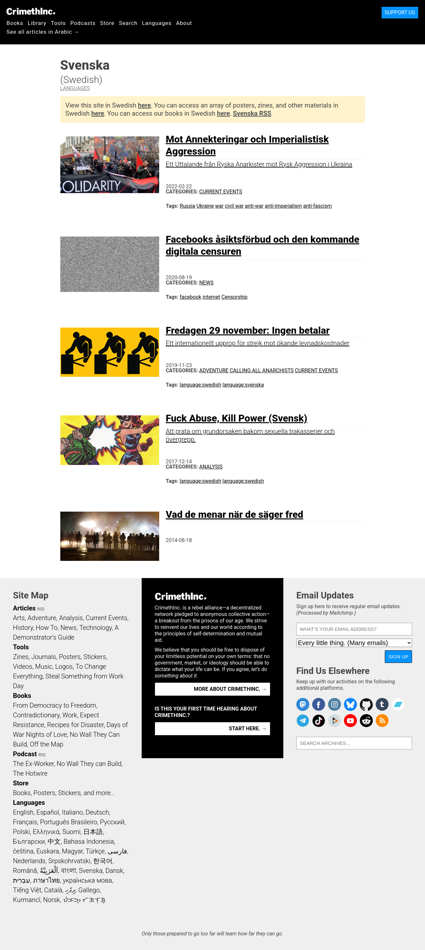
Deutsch (97, 812)
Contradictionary (36, 715)
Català (53, 890)
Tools (58, 23)
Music (43, 666)
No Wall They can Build (89, 764)
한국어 (102, 861)
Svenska (90, 871)
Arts (19, 618)
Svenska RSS (252, 113)
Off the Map (46, 744)
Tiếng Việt (27, 890)
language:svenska (243, 385)
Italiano (72, 812)
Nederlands (29, 861)
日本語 (93, 832)
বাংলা (68, 871)
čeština (23, 851)
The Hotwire (30, 773)
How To (46, 627)
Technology (95, 627)
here (144, 105)
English (23, 812)
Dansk (114, 871)
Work (70, 715)
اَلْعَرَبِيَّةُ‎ (49, 871)
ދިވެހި (70, 890)
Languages (156, 23)
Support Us (400, 12)
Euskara (47, 851)
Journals (43, 657)
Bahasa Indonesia (89, 841)
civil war (234, 206)
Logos (64, 666)
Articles (24, 608)
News (206, 283)
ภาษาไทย (46, 880)
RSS (40, 609)
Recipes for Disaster (75, 725)
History (23, 627)
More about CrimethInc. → (230, 689)
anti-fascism (317, 206)
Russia (187, 206)
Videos (22, 666)
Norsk (51, 900)
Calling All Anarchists (262, 370)
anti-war (254, 206)
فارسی (117, 851)
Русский (112, 822)
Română (25, 871)
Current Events (220, 192)
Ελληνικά (46, 832)
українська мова (87, 880)
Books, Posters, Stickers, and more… (64, 793)
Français (25, 822)
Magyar (72, 851)
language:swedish (200, 385)
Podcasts (83, 23)
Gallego (89, 890)
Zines (21, 657)
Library (37, 23)
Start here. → (248, 728)
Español (47, 812)
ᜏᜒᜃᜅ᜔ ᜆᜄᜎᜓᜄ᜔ (84, 900)
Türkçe (95, 851)
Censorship (234, 297)
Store (107, 23)
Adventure (214, 370)
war (219, 206)
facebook (190, 297)
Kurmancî (26, 900)
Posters (70, 657)
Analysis (211, 467)
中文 (54, 841)
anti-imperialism (283, 206)
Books (14, 23)
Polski (21, 832)
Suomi (71, 832)
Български (29, 841)
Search (128, 23)
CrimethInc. (30, 11)
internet (211, 297)
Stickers (95, 657)
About (184, 23)
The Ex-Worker (33, 764)
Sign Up (398, 656)
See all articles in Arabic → (42, 32)
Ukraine (205, 206)
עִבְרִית (21, 880)
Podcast (25, 754)
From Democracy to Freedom (54, 705)
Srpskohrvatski (69, 861)
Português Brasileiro (68, 822)
